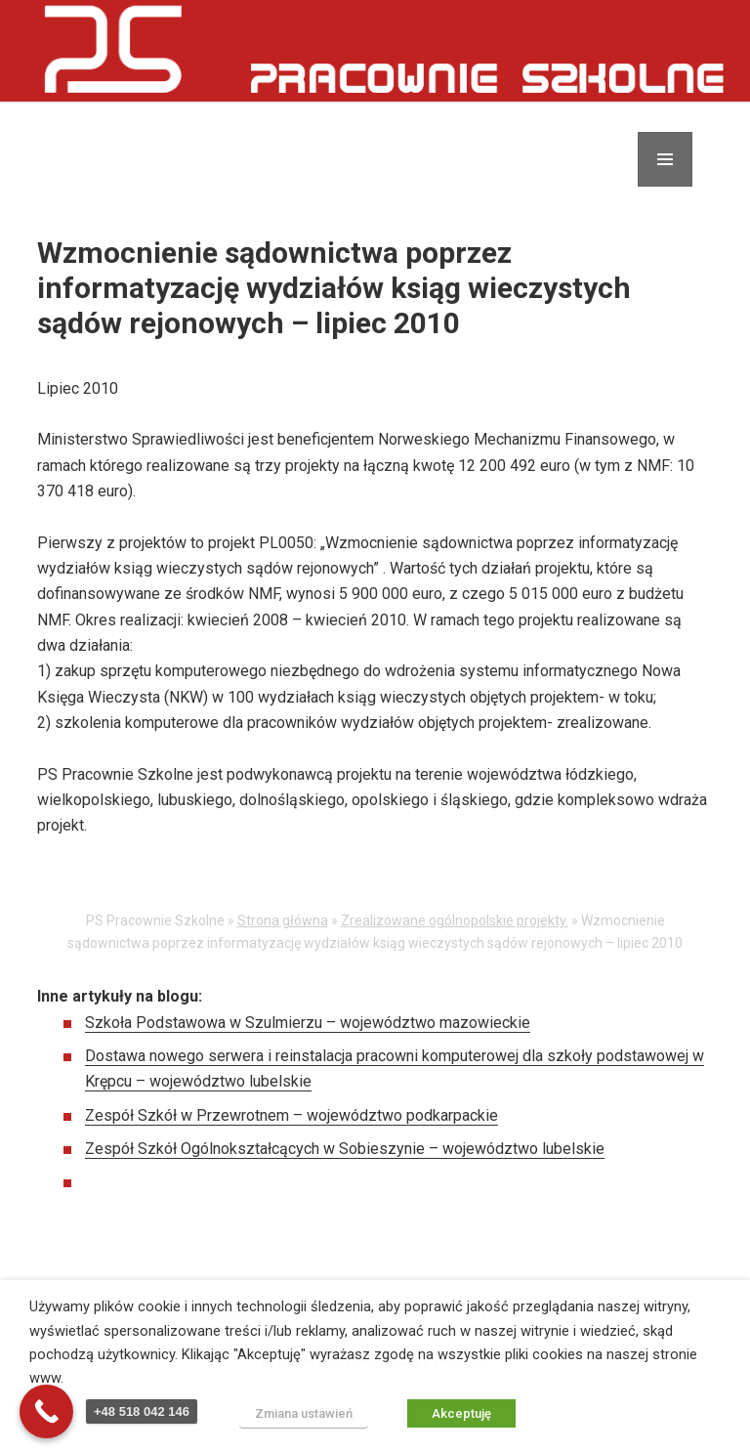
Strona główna (282, 921)
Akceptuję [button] (461, 1413)
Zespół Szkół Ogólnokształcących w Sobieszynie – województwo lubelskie (344, 1149)
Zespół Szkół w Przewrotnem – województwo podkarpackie (291, 1115)
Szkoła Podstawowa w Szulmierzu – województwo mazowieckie (307, 1022)
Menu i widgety (665, 187)
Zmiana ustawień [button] (304, 1413)
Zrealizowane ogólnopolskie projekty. (454, 921)
